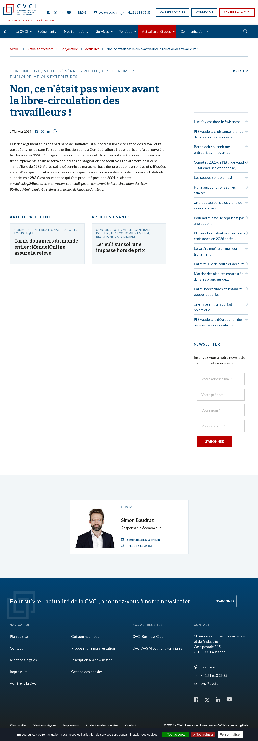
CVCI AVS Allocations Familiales (157, 648)
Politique (125, 31)
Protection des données (102, 725)
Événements (46, 31)
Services (102, 31)
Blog (82, 12)
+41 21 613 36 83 (136, 545)
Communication (192, 31)
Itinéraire (204, 667)
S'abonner (225, 601)
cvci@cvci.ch (105, 12)
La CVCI (22, 31)
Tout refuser (203, 734)
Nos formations (76, 31)
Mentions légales (23, 660)
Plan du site (19, 636)
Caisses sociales (172, 12)
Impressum (18, 671)
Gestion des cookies (87, 671)
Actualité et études (156, 31)
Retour (240, 71)
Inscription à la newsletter (91, 660)
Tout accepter (175, 734)
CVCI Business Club (147, 636)
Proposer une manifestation (93, 648)
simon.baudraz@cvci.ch (140, 539)
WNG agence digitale (233, 725)
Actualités (92, 49)
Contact (16, 648)
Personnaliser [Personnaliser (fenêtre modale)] (230, 734)
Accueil (15, 49)
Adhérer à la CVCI (237, 12)
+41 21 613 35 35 (136, 12)
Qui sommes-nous (85, 636)
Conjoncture (69, 49)
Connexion (204, 12)
